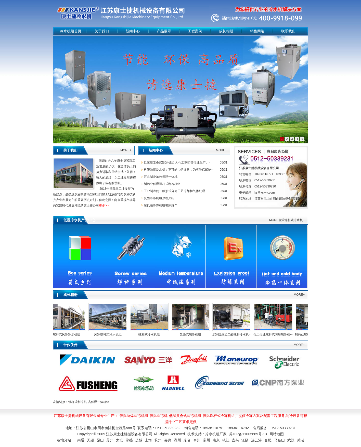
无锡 (90, 440)
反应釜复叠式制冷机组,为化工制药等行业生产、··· (177, 162)
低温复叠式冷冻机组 (185, 416)
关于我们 (102, 31)
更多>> (104, 205)
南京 (216, 440)
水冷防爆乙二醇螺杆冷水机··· (232, 334)
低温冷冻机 (158, 416)
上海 (148, 440)
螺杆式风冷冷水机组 (67, 334)
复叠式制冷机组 (191, 334)
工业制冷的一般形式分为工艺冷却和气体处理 (174, 191)
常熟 (129, 440)
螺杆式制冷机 (77, 402)
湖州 (177, 440)
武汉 (290, 440)
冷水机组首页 (70, 31)
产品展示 (164, 31)
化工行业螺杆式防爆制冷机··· (274, 334)
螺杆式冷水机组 (150, 334)
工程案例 (195, 31)
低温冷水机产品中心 (79, 220)
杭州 (158, 440)
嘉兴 (167, 440)
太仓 (119, 440)
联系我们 (288, 31)
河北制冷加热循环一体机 (160, 177)
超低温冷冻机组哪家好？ (160, 205)
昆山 (100, 440)
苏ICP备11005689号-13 (248, 434)
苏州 (109, 440)
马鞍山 (279, 440)
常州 (206, 440)
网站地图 (276, 434)
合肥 (268, 440)
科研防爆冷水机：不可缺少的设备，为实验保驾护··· (179, 169)
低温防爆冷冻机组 (134, 416)
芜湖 (300, 440)
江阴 (245, 440)
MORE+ (125, 150)
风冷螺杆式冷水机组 (109, 334)
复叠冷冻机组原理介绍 (159, 198)
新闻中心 (133, 31)
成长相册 (226, 31)
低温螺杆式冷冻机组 (219, 416)
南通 (80, 440)
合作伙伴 (70, 345)
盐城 (138, 440)
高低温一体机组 (98, 402)
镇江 (225, 440)
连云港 (256, 440)
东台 (187, 440)
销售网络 (257, 31)
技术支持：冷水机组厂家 (207, 434)
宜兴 (235, 440)
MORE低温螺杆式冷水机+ (287, 220)
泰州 (196, 440)
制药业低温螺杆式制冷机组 (162, 184)
